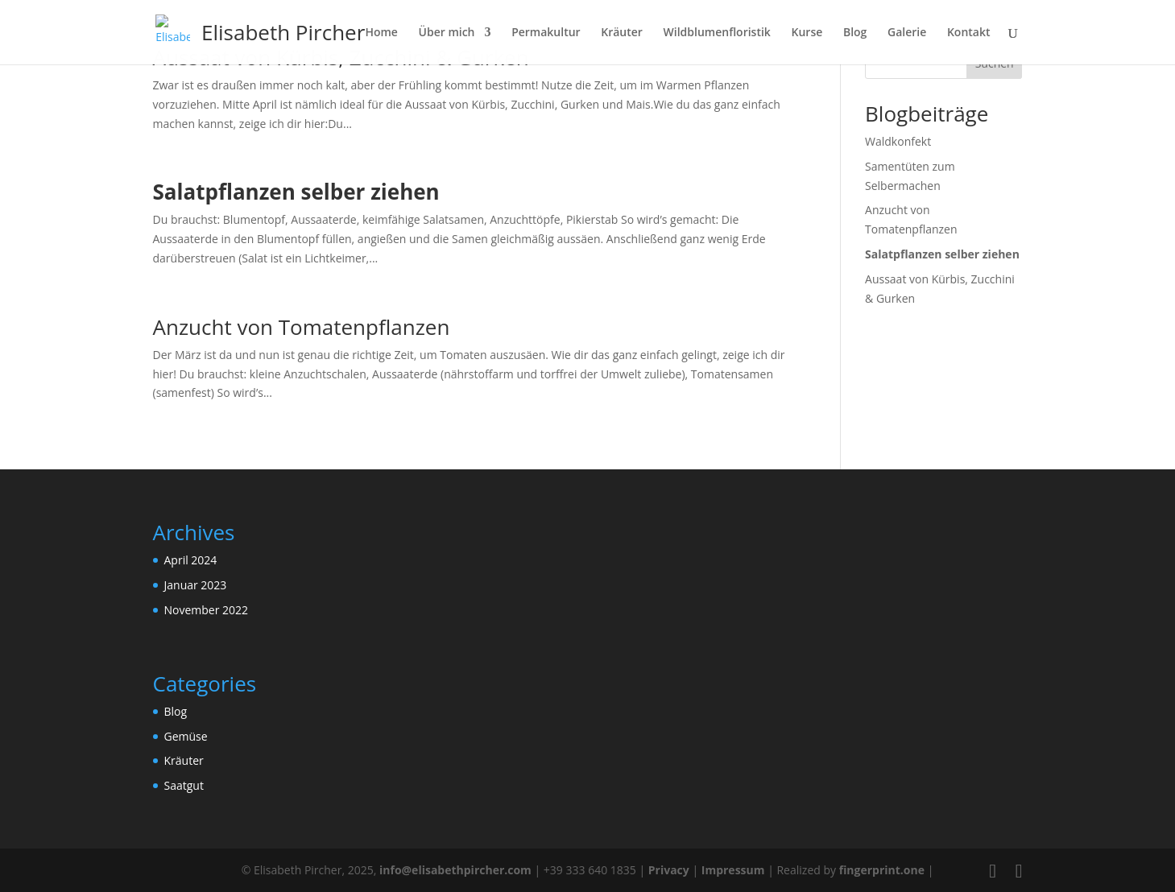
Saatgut (184, 785)
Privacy (668, 870)
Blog (176, 711)
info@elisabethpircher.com (455, 870)
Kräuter (184, 760)
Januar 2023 (195, 585)
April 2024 (190, 560)
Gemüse (186, 736)
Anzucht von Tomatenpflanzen (301, 326)
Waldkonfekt (898, 141)
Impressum (733, 870)
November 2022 (206, 609)
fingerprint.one (883, 870)
